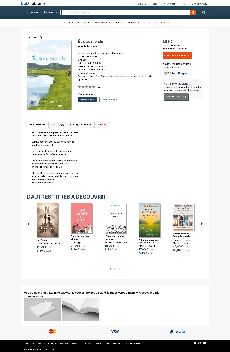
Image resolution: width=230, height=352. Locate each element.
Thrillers (67, 23)
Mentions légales (68, 343)
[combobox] (129, 12)
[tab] (37, 125)
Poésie (119, 23)
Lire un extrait (33, 37)
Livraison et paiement (91, 343)
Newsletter (169, 3)
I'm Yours (42, 240)
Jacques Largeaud (182, 240)
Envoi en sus (181, 45)
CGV (26, 343)
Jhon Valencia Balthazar (48, 243)
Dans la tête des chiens (80, 237)
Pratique (133, 23)
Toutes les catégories (41, 12)
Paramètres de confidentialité (128, 343)
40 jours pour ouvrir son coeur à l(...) (150, 241)
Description (37, 124)
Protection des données (44, 343)
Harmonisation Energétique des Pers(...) (182, 236)
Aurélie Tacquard (88, 46)
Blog (155, 3)
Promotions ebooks (156, 23)
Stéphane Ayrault (147, 246)
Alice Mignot (77, 242)
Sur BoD (142, 3)
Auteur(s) (58, 124)
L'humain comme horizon (114, 237)
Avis (102, 124)
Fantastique (102, 23)
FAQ (183, 3)
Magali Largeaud (181, 243)
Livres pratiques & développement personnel (100, 53)
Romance (83, 23)
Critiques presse (80, 124)
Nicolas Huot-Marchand (116, 242)
